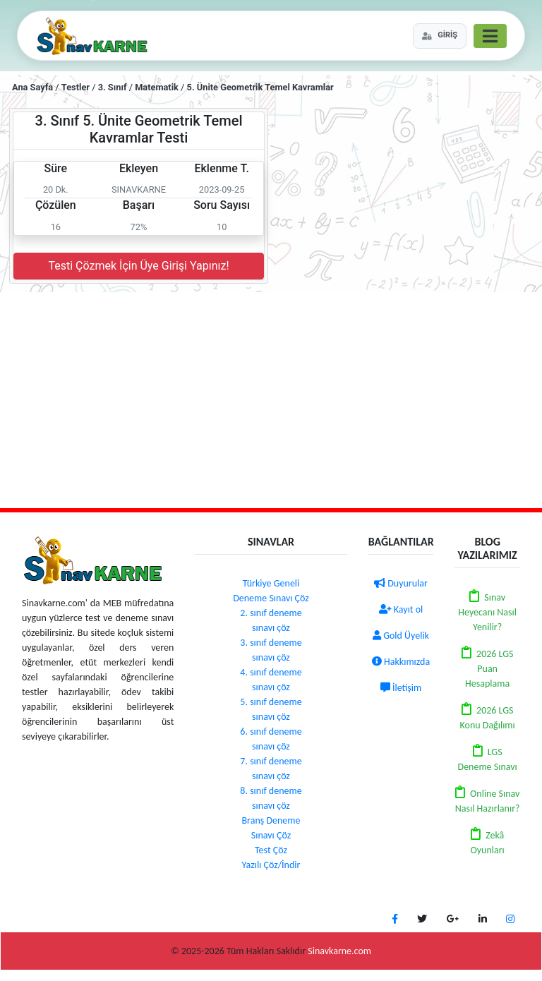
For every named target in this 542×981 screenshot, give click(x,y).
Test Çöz (271, 850)
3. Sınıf (112, 87)
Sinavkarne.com (339, 951)
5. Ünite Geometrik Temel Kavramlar (260, 87)
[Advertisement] (271, 398)
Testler (75, 87)
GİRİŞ (439, 35)
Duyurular (401, 583)
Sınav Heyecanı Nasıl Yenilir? (487, 612)
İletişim (400, 688)
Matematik (157, 87)
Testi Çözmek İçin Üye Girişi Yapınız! (138, 265)
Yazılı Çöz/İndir (271, 865)
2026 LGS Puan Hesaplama (489, 669)
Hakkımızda (401, 662)
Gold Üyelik (401, 636)
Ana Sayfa (32, 87)
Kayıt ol (401, 609)
